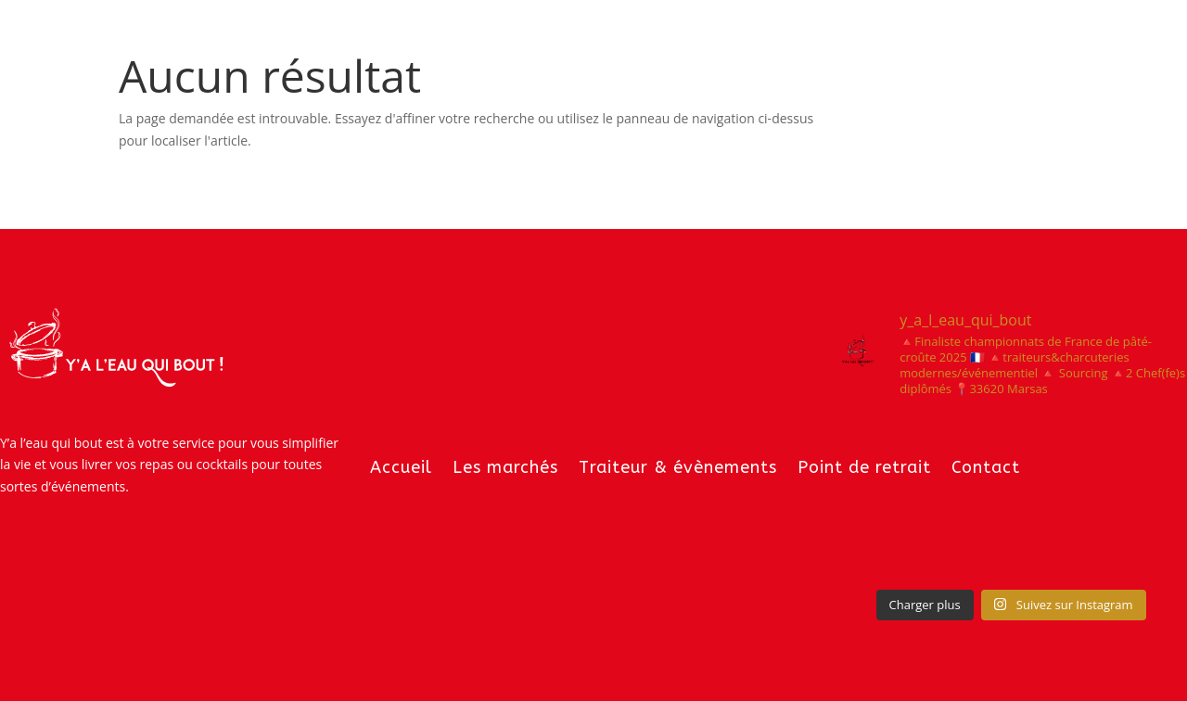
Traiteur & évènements (678, 467)
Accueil (401, 467)
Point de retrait (864, 467)
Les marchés (505, 467)
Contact (985, 467)
